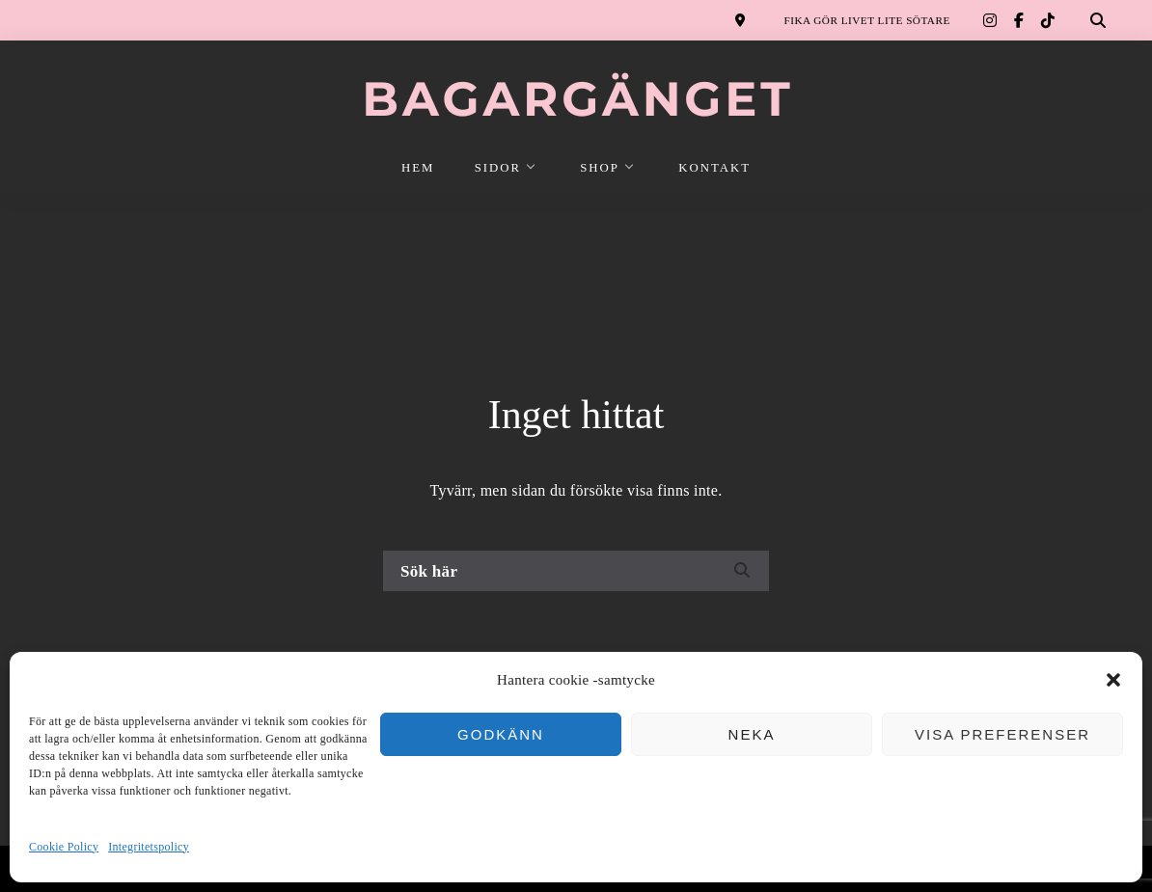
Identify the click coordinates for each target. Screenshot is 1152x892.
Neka (752, 734)
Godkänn (500, 734)
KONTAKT (714, 168)
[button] (1113, 679)
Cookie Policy (63, 846)
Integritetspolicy (148, 846)
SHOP (599, 168)
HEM (417, 168)
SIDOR (498, 168)
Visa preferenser (1002, 734)
